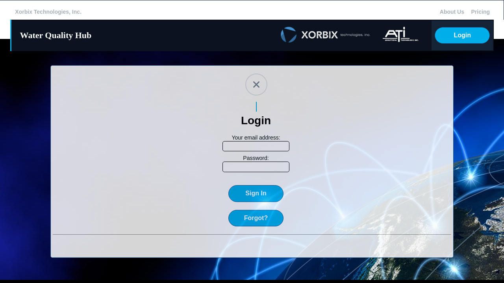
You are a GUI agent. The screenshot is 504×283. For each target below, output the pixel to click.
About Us (452, 12)
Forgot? (256, 218)
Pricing (480, 12)
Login (462, 35)
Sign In (255, 193)
